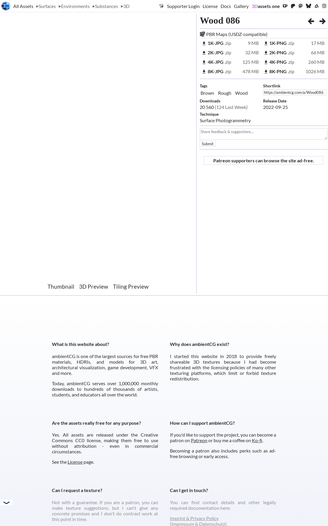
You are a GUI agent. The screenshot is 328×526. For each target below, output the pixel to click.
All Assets (23, 6)
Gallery (241, 6)
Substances (106, 6)
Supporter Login (183, 6)
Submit (208, 143)
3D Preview (93, 286)
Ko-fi (257, 440)
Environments (75, 6)
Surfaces (47, 6)
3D (126, 6)
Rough (224, 93)
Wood (241, 93)
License (210, 6)
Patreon (199, 440)
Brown (207, 93)
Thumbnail (60, 286)
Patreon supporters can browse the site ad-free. (263, 160)
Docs (226, 6)
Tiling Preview (131, 286)
